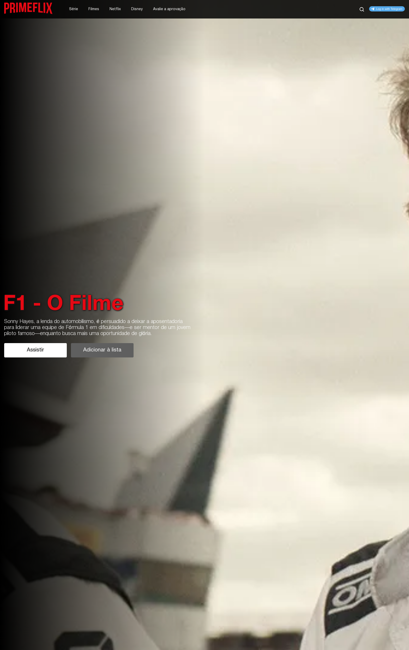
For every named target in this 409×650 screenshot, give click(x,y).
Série (73, 9)
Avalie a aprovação (169, 9)
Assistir (35, 350)
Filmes (93, 9)
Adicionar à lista (102, 350)
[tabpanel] (204, 325)
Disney (137, 9)
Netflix (115, 9)
